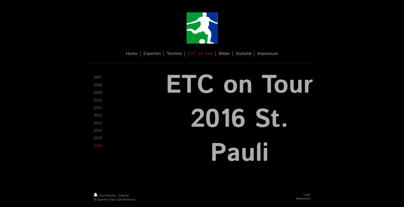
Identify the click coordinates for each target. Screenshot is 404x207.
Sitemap (124, 196)
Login (307, 195)
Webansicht (303, 199)
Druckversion (105, 196)
